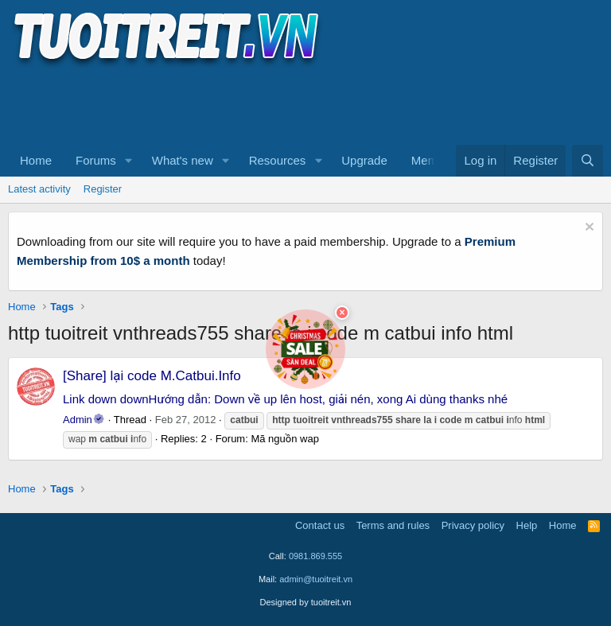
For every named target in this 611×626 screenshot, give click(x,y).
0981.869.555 (315, 556)
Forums (96, 160)
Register (103, 189)
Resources (277, 160)
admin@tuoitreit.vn (315, 579)
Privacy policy (473, 525)
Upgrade (364, 160)
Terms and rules (393, 525)
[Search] (587, 161)
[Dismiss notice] (587, 228)
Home (36, 160)
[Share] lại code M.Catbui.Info (152, 375)
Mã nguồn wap (284, 439)
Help (527, 525)
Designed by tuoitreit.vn (306, 602)
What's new (182, 160)
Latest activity (39, 189)
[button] (129, 161)
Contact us (319, 525)
